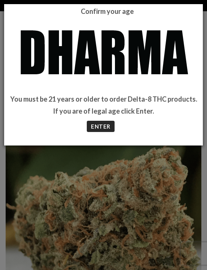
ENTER (100, 126)
